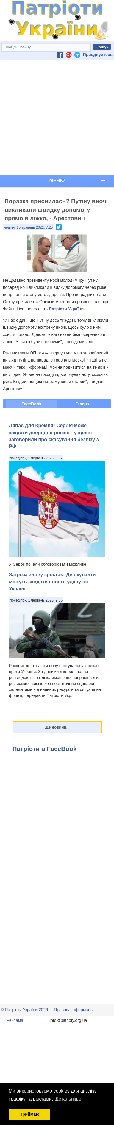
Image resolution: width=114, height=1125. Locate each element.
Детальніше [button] (68, 1098)
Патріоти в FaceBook (45, 748)
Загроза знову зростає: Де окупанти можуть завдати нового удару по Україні (52, 581)
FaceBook (31, 404)
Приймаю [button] (29, 1114)
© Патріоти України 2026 (24, 1009)
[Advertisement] (56, 117)
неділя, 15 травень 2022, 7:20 (28, 227)
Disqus (83, 404)
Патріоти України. (67, 308)
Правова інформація (74, 1009)
